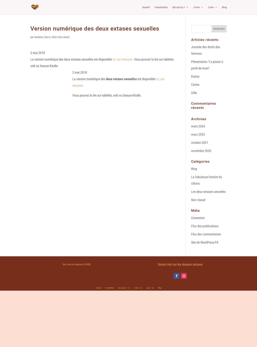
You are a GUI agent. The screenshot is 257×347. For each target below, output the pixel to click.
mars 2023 (198, 134)
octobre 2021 (199, 143)
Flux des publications (204, 226)
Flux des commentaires (206, 234)
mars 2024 (198, 126)
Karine (195, 76)
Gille (194, 93)
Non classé (63, 37)
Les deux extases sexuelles (208, 192)
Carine (195, 85)
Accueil (146, 7)
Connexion (198, 218)
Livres (196, 7)
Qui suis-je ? (178, 7)
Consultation (161, 7)
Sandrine (38, 37)
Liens (211, 7)
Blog (224, 7)
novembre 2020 (201, 151)
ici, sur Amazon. (122, 59)
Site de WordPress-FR (204, 242)
